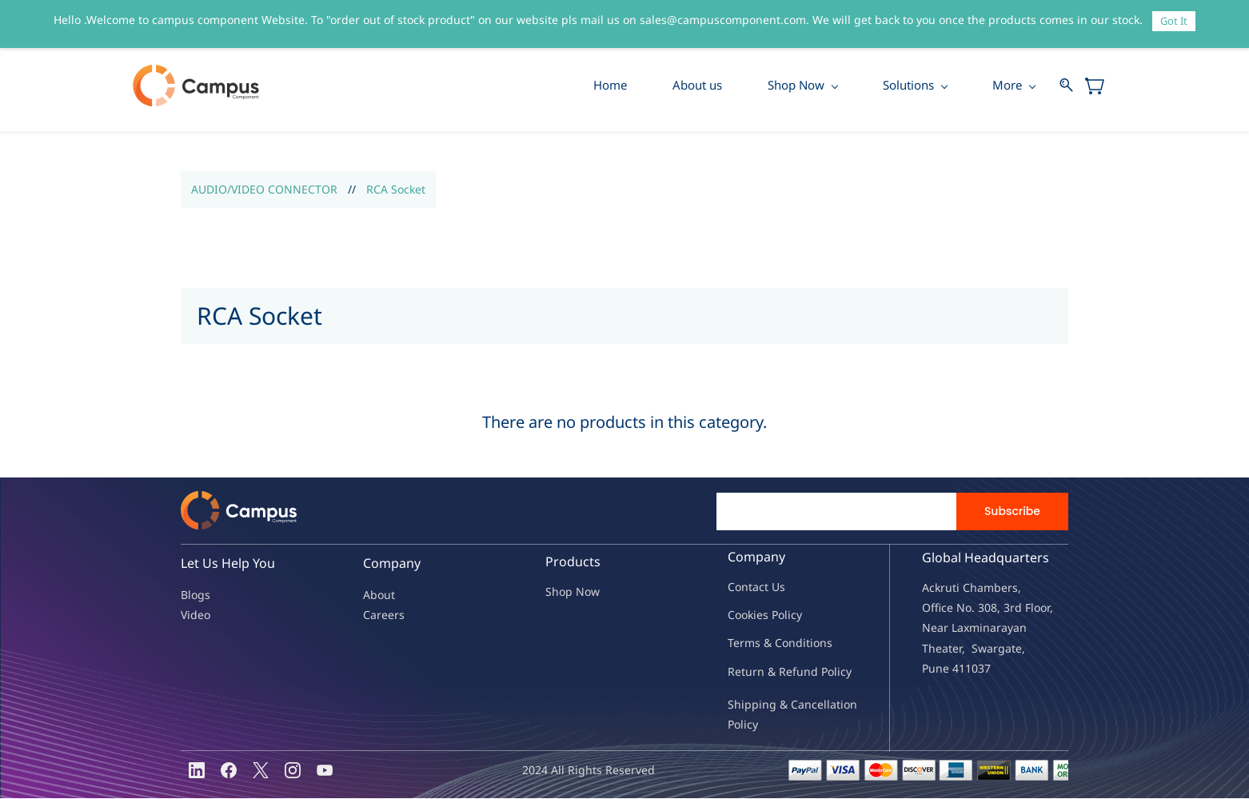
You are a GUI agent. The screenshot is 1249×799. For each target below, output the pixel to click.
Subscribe (1012, 512)
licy (793, 615)
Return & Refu (766, 672)
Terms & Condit (769, 643)
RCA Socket (395, 190)
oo (741, 615)
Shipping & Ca (766, 705)
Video (195, 615)
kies (758, 615)
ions (821, 643)
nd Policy (828, 672)
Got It (1173, 21)
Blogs (195, 595)
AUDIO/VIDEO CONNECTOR (264, 190)
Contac (746, 587)
